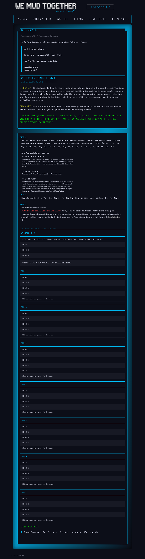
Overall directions (114, 216)
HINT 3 (24, 254)
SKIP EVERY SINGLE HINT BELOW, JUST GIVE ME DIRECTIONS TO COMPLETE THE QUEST (61, 238)
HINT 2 (24, 249)
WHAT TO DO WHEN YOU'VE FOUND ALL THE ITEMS (45, 262)
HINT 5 (24, 370)
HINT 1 (24, 243)
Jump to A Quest (100, 7)
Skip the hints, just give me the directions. (37, 298)
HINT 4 (24, 292)
